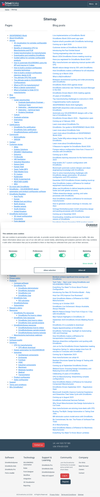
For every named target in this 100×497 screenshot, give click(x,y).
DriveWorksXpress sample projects (31, 330)
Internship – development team (30, 107)
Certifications (14, 125)
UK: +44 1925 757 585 (61, 443)
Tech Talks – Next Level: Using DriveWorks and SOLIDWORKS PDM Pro (71, 283)
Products (12, 281)
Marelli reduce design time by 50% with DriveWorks (72, 68)
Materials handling (25, 370)
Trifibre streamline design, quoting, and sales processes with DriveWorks (70, 194)
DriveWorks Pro (20, 286)
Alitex (16, 147)
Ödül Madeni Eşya (21, 172)
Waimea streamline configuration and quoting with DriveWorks (72, 342)
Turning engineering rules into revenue (67, 53)
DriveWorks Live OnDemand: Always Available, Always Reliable (71, 307)
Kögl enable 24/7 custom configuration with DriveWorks (70, 164)
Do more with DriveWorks (19, 187)
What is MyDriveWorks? (62, 77)
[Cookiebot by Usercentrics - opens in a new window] (87, 225)
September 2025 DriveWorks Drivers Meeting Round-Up (73, 321)
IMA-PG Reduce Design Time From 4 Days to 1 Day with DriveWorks (73, 313)
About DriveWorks (16, 38)
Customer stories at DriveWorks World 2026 (70, 47)
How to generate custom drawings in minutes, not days (72, 205)
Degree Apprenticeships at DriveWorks (67, 328)
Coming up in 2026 (60, 155)
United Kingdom (20, 211)
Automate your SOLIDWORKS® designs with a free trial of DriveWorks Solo (72, 114)
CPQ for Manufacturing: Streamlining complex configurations (71, 378)
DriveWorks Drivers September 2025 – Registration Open (72, 388)
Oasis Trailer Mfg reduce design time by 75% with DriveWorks (72, 139)
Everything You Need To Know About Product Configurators (70, 288)
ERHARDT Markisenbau (23, 152)
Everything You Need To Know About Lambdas (71, 433)
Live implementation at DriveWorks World (69, 35)
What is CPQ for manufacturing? (26, 85)
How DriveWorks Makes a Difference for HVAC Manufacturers (71, 299)
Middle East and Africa (23, 201)
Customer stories (16, 144)
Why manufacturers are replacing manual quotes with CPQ (74, 63)
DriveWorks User (24, 296)
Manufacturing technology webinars (28, 335)
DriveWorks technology (18, 214)
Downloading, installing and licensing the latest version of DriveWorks (71, 218)
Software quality (15, 340)
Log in (64, 476)
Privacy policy (14, 278)
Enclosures (22, 357)
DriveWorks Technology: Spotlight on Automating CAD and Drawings (72, 332)
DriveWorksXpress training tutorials (32, 333)
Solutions (13, 343)
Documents (18, 219)
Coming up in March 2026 (63, 74)
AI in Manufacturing (60, 425)
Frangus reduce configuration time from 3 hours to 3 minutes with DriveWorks (73, 150)
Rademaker (18, 177)
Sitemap (12, 338)
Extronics (17, 154)
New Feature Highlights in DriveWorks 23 (69, 317)
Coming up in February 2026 (64, 121)
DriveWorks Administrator (28, 288)
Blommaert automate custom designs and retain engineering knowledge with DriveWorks (72, 169)
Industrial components (27, 365)
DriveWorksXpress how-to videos (31, 328)
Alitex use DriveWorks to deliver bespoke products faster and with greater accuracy (72, 189)
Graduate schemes (21, 117)
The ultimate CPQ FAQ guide (25, 78)
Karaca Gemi (19, 164)
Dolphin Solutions (21, 149)
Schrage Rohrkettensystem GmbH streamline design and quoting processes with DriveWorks (73, 210)
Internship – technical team (29, 110)
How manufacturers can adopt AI (66, 357)
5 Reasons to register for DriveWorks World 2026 (72, 146)
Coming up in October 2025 (63, 303)
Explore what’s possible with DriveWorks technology (73, 41)
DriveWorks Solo (20, 298)
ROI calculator (23, 300)
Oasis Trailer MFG (21, 169)
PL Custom (18, 174)
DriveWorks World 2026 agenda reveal (67, 85)
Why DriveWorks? (16, 387)
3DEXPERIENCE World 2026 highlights (68, 105)
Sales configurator (21, 380)
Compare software (21, 283)
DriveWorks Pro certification (25, 127)
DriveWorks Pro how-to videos (30, 315)
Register (65, 482)
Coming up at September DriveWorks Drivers (70, 366)
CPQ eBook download (26, 347)
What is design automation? (25, 87)
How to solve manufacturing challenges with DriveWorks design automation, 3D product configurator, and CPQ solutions (70, 175)
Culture (16, 115)
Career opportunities (22, 100)
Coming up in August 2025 (63, 397)
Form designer (19, 221)
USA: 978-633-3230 (60, 446)
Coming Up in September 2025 (65, 354)
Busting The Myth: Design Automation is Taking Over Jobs (73, 412)
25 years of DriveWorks (62, 96)
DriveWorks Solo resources (24, 318)
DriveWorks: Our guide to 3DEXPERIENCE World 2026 (73, 127)
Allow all (81, 270)
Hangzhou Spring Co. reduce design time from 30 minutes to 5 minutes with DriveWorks (72, 350)
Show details (88, 263)
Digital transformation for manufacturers (30, 53)
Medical (21, 372)
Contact (12, 142)
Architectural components (28, 355)
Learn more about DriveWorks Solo (66, 130)
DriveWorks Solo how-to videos (30, 320)
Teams (16, 122)
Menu (93, 4)
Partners (12, 276)
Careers (12, 97)
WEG (16, 184)
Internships (18, 120)
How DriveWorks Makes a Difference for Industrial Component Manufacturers (72, 383)
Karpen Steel (19, 167)
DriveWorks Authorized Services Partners (68, 400)
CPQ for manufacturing (23, 345)
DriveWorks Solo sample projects (31, 323)
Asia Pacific (18, 196)
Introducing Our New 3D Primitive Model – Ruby (71, 292)
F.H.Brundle (18, 157)
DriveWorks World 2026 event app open (68, 38)
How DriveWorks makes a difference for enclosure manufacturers (72, 200)
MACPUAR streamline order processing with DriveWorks (70, 109)
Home (7, 10)
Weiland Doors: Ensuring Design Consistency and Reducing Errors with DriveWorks (72, 370)
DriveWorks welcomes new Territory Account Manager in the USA (74, 89)
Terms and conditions (17, 385)
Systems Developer (25, 112)
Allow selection (50, 270)
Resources (13, 310)
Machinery (22, 367)
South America (19, 209)
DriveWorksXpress (21, 303)
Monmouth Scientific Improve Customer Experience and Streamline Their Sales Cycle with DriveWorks (73, 393)
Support (12, 382)
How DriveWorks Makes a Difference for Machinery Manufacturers (73, 429)
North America (19, 204)
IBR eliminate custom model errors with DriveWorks (73, 416)
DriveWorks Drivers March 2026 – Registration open (73, 118)
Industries (18, 352)
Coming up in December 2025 (64, 214)
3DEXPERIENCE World (18, 36)
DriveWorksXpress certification (26, 132)
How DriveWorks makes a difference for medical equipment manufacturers (71, 184)
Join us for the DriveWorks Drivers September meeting (74, 346)
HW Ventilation (20, 159)
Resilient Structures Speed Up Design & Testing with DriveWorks (73, 361)
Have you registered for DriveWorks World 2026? (71, 59)
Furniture (21, 360)
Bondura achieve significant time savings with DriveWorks (71, 278)
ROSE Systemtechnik (22, 179)
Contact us (38, 445)
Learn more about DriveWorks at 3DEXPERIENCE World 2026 (72, 134)
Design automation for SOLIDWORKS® (29, 350)
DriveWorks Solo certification (25, 130)
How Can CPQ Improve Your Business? (68, 295)
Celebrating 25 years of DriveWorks (66, 374)
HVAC (20, 362)
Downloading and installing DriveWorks (29, 55)
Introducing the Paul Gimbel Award (66, 50)
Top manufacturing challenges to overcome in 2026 (73, 99)
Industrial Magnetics (22, 162)
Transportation (24, 375)
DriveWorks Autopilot (26, 291)
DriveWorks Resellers (17, 194)
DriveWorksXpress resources (25, 325)
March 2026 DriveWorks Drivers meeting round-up (72, 56)
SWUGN (17, 139)
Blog (11, 95)
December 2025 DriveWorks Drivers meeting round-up (73, 180)
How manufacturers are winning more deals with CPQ (74, 408)
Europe (16, 199)
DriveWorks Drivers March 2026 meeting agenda (71, 93)
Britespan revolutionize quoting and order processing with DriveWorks (73, 81)
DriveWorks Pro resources (24, 313)
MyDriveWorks (19, 137)
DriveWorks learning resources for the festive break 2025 (72, 159)
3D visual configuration (23, 216)
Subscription (19, 305)
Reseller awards (20, 206)
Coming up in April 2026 (62, 44)
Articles (12, 40)
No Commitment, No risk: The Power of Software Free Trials (73, 420)
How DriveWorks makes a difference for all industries (73, 71)
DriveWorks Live (24, 293)
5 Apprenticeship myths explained (66, 102)
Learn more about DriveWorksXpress (67, 143)
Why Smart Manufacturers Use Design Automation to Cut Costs (73, 404)
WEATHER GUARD (21, 182)
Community (14, 134)
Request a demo (15, 308)
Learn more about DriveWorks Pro (66, 124)
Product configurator (22, 377)
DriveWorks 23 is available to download (68, 325)
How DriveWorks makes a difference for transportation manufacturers (68, 337)
